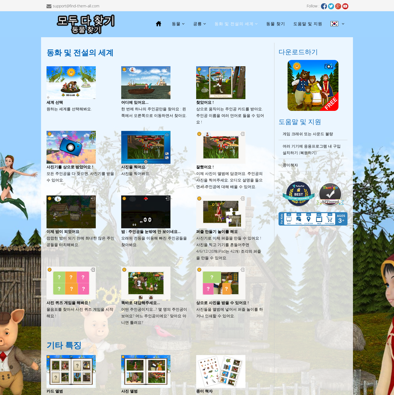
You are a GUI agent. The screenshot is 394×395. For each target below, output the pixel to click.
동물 (176, 23)
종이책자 (290, 165)
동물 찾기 (275, 23)
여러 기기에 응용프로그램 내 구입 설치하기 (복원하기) (312, 149)
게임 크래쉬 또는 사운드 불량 (308, 133)
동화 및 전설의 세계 (234, 23)
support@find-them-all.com (76, 5)
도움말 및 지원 (307, 23)
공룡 (197, 23)
